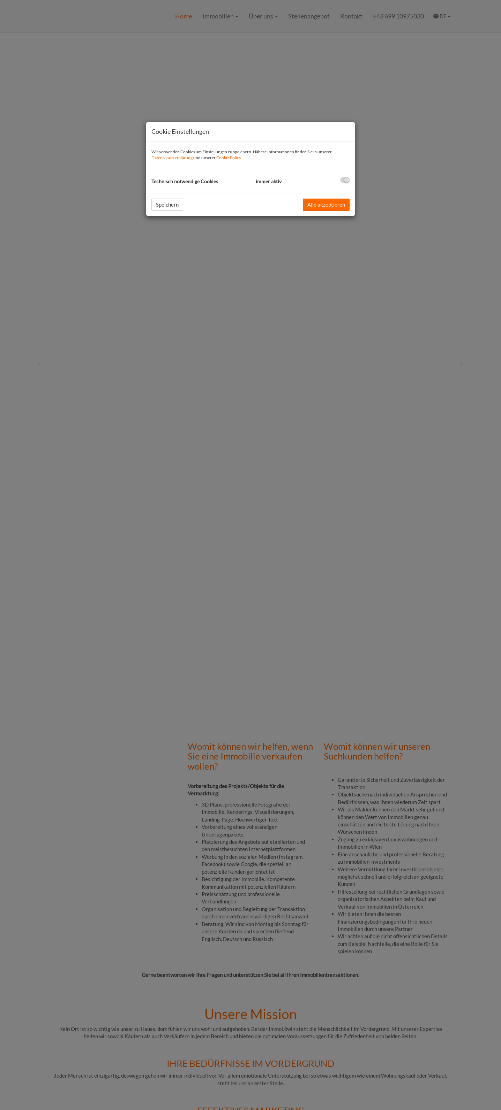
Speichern (167, 204)
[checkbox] (345, 180)
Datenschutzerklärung (172, 157)
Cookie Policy (228, 157)
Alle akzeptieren (326, 204)
